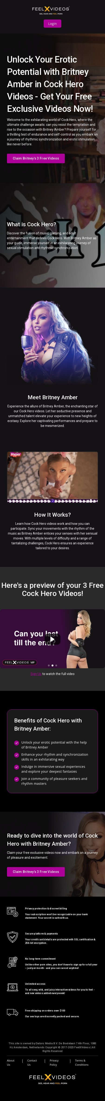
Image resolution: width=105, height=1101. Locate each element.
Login (52, 23)
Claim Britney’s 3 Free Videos (36, 158)
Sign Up (36, 674)
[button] (49, 665)
